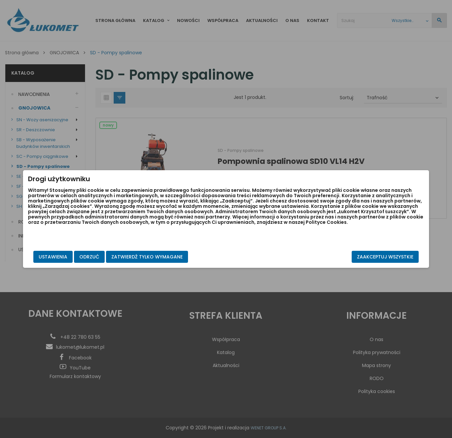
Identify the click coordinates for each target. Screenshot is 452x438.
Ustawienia (93, 256)
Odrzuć (130, 256)
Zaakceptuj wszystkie (345, 256)
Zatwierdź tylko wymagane (187, 256)
